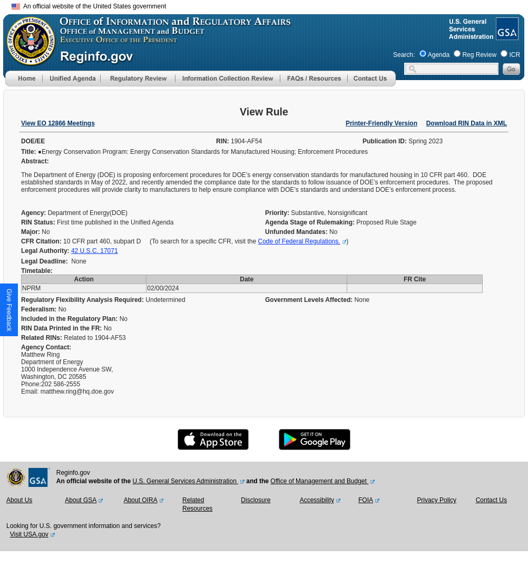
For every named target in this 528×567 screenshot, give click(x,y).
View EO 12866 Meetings (58, 123)
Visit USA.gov (29, 534)
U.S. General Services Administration (185, 481)
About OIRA (141, 500)
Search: (404, 54)
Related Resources (197, 504)
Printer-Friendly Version (381, 123)
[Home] (23, 84)
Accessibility (317, 500)
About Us (19, 500)
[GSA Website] (506, 36)
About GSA (80, 500)
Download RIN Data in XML (466, 123)
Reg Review (479, 54)
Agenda (438, 54)
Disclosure (255, 500)
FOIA (365, 500)
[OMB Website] (27, 60)
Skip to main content (270, 5)
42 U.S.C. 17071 (94, 251)
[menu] (71, 78)
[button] (71, 78)
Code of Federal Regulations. (299, 241)
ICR (514, 54)
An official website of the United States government (89, 6)
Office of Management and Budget (319, 481)
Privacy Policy (436, 500)
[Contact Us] (371, 84)
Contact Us (491, 500)
